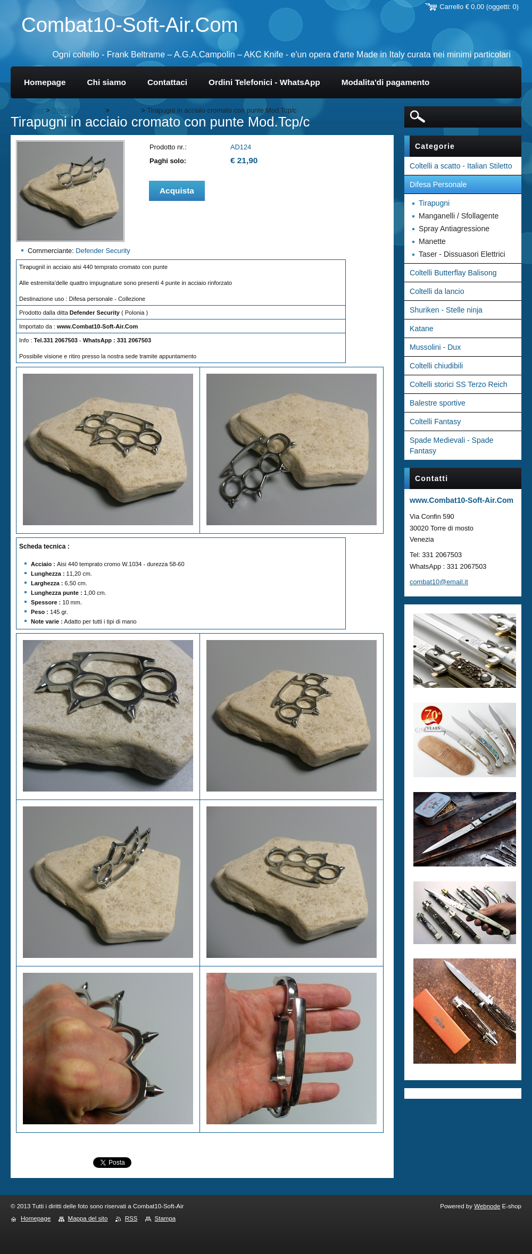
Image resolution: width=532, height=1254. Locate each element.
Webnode (487, 1206)
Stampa (165, 1218)
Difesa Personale (77, 110)
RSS (131, 1218)
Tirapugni (125, 110)
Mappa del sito (88, 1218)
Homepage (27, 110)
